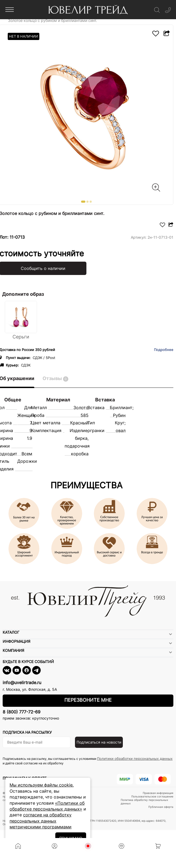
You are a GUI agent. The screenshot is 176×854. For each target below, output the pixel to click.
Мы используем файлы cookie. (42, 785)
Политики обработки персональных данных (135, 758)
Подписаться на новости (99, 742)
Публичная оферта (160, 806)
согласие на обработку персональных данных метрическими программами (41, 820)
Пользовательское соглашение (152, 796)
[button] (83, 202)
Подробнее (163, 350)
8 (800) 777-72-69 (21, 712)
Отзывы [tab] (55, 379)
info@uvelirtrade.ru (22, 682)
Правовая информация (158, 793)
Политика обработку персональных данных (144, 801)
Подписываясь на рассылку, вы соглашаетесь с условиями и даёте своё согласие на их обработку (88, 760)
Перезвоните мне (88, 700)
